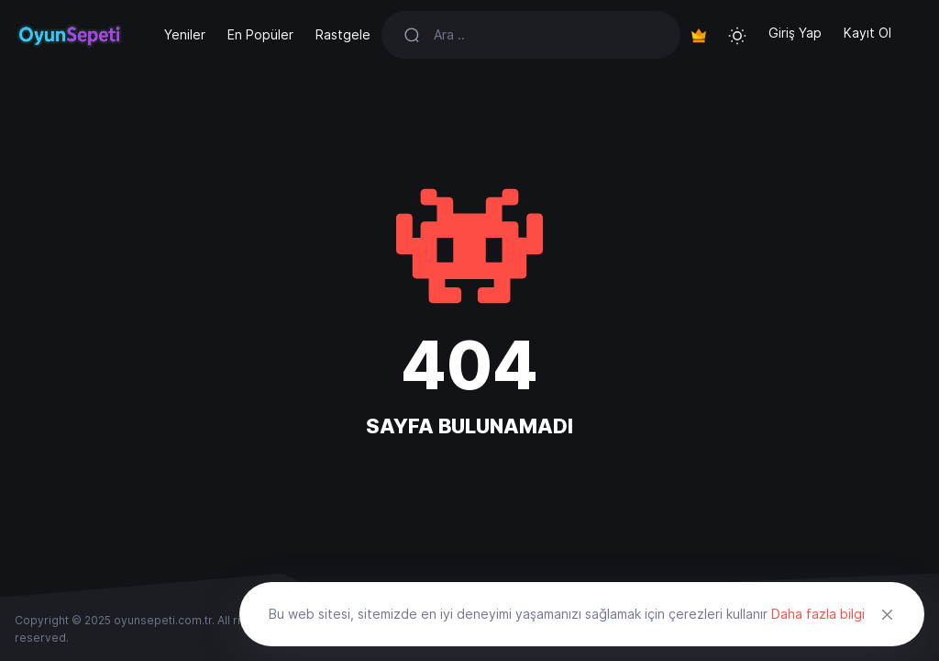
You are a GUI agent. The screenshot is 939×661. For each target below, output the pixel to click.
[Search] (546, 35)
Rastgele (342, 34)
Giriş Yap (795, 32)
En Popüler (260, 34)
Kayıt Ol (867, 32)
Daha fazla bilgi (818, 614)
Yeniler (184, 34)
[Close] (887, 614)
